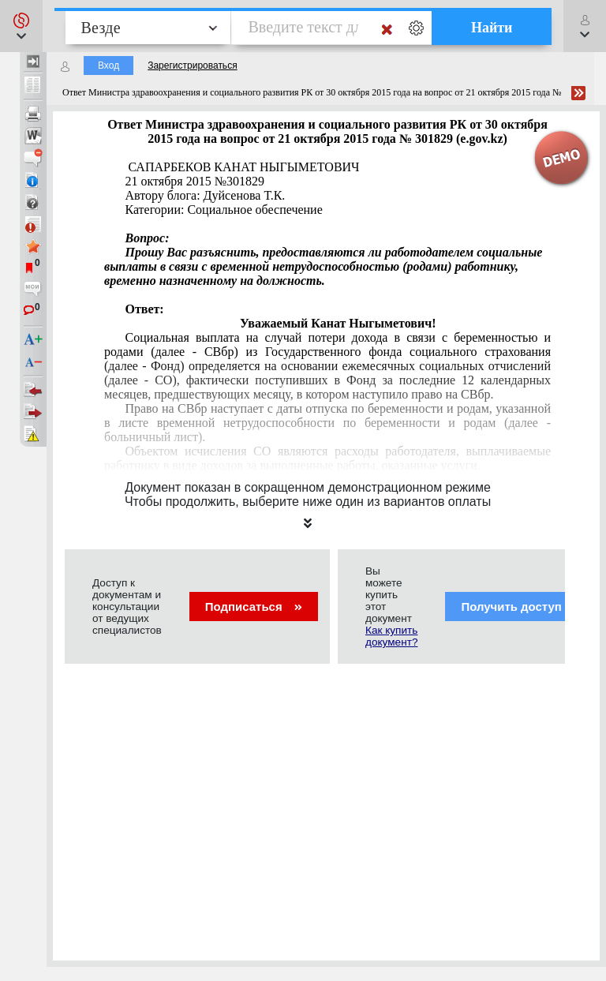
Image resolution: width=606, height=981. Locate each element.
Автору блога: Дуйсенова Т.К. (205, 195)
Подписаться (253, 606)
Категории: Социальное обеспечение (223, 209)
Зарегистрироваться (192, 65)
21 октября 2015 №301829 (194, 181)
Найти (492, 28)
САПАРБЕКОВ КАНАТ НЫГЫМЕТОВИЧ (242, 167)
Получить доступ (521, 606)
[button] (21, 26)
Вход (108, 65)
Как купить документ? (391, 636)
